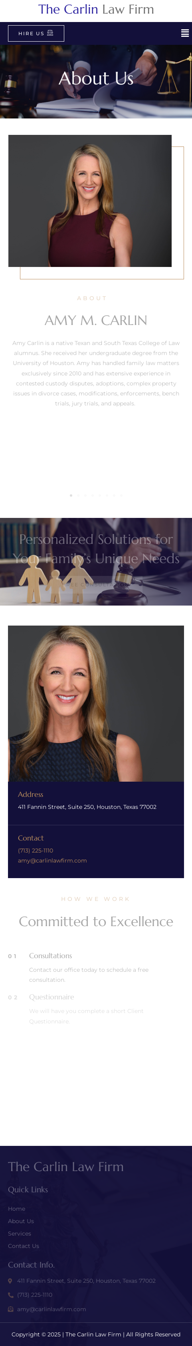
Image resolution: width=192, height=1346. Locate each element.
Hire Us (36, 33)
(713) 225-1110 (35, 850)
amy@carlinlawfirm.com (52, 860)
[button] (185, 33)
